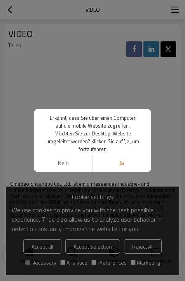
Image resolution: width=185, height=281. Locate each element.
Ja (121, 162)
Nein (63, 162)
